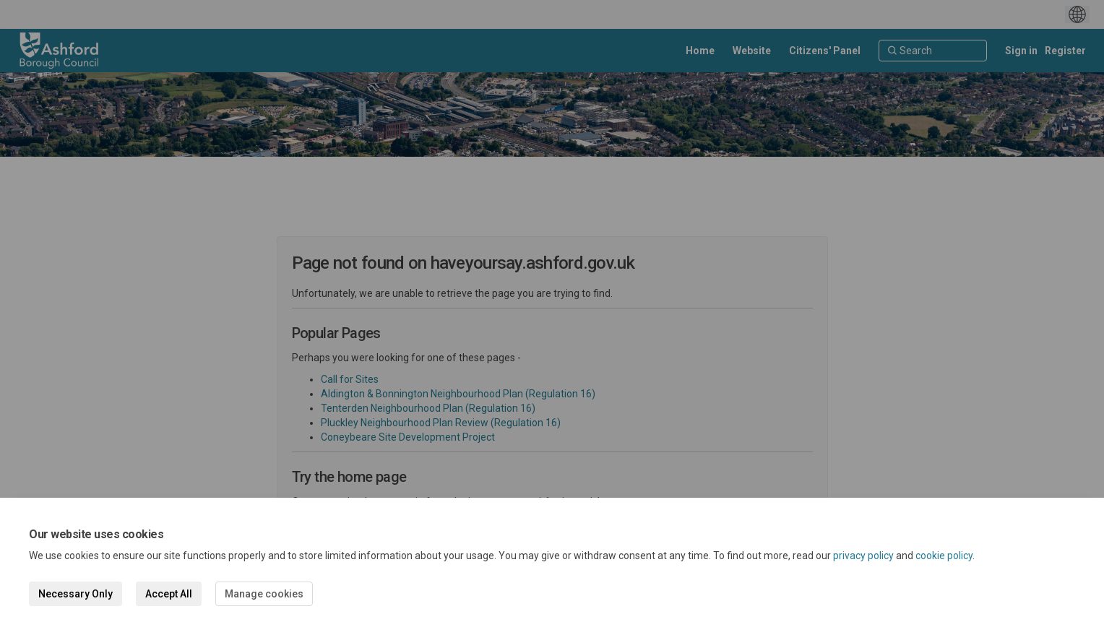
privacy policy (863, 555)
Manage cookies (264, 594)
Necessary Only (75, 594)
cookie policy (944, 555)
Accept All (168, 594)
